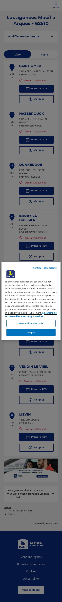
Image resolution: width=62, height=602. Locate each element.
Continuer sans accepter (45, 267)
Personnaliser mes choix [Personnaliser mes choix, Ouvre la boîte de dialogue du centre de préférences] (31, 323)
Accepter (31, 332)
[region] (30, 301)
